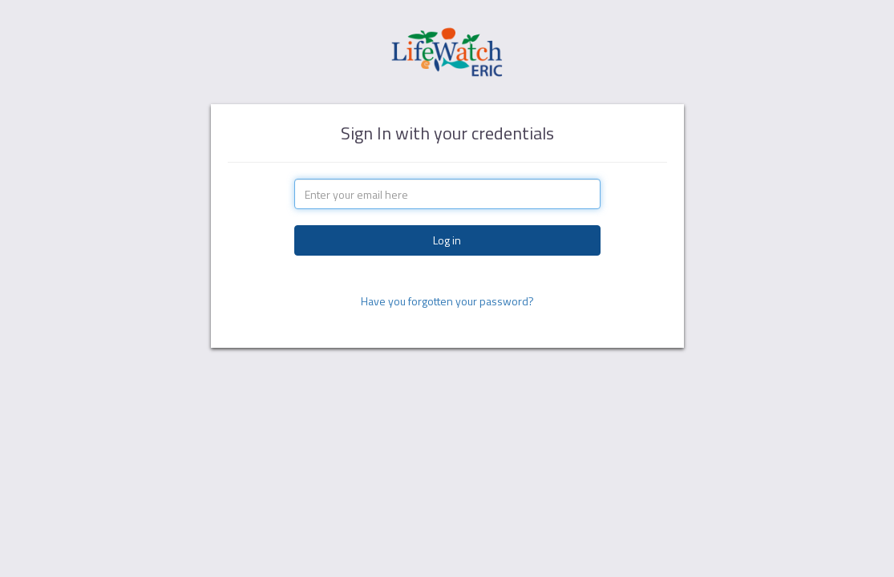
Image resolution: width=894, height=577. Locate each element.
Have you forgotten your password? (447, 301)
